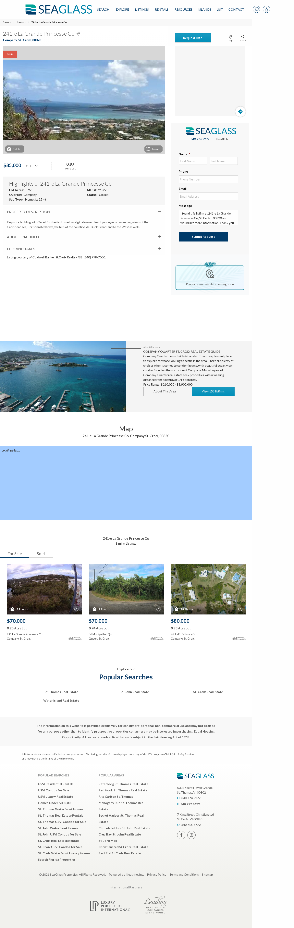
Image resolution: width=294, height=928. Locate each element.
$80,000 (180, 621)
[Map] (210, 81)
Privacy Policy (156, 874)
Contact (236, 9)
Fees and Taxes (21, 249)
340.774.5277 (199, 139)
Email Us (222, 139)
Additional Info (23, 237)
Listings (142, 9)
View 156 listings (213, 391)
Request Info (192, 38)
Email (184, 188)
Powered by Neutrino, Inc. (126, 874)
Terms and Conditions (184, 874)
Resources (183, 9)
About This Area (164, 391)
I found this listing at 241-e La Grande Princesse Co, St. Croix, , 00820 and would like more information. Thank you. (208, 217)
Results (21, 22)
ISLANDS (204, 9)
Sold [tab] (41, 553)
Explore (122, 9)
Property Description (28, 212)
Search (103, 9)
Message (185, 205)
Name (184, 154)
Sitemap (207, 874)
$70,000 (16, 621)
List (220, 9)
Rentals (161, 9)
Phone (183, 171)
